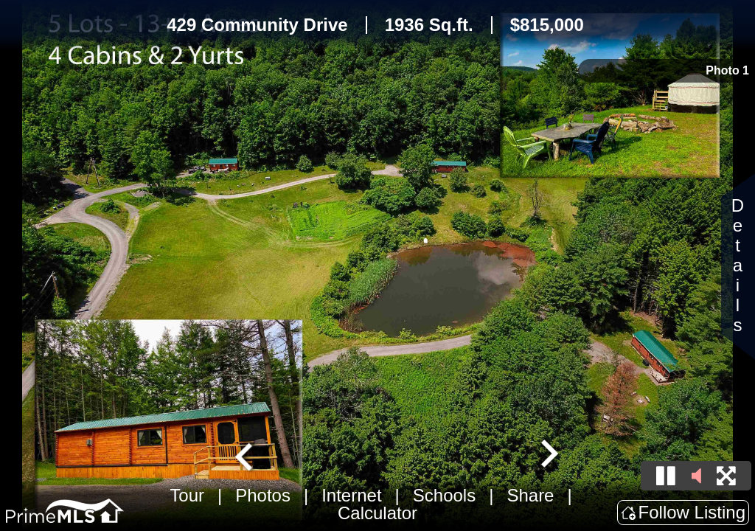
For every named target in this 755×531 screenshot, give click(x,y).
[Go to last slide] (245, 455)
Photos (262, 495)
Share (530, 495)
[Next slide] (548, 455)
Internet (351, 495)
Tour (187, 495)
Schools (444, 495)
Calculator (377, 513)
